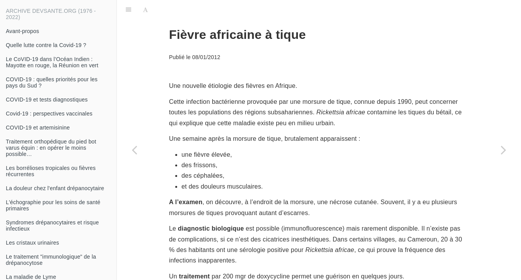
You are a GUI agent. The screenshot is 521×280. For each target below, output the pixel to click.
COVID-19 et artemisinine (38, 127)
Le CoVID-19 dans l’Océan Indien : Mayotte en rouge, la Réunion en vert (52, 62)
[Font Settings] (145, 9)
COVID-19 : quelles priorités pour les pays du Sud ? (51, 82)
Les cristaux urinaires (32, 243)
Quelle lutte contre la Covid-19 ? (46, 45)
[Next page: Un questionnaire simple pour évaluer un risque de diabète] (503, 149)
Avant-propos (22, 31)
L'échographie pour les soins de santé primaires (53, 205)
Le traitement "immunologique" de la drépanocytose (51, 260)
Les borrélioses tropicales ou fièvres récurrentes (51, 171)
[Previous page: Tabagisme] (134, 149)
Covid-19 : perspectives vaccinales (49, 113)
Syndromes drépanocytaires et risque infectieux (52, 225)
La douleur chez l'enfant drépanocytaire (55, 188)
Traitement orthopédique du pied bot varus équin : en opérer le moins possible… (51, 147)
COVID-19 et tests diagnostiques (47, 99)
